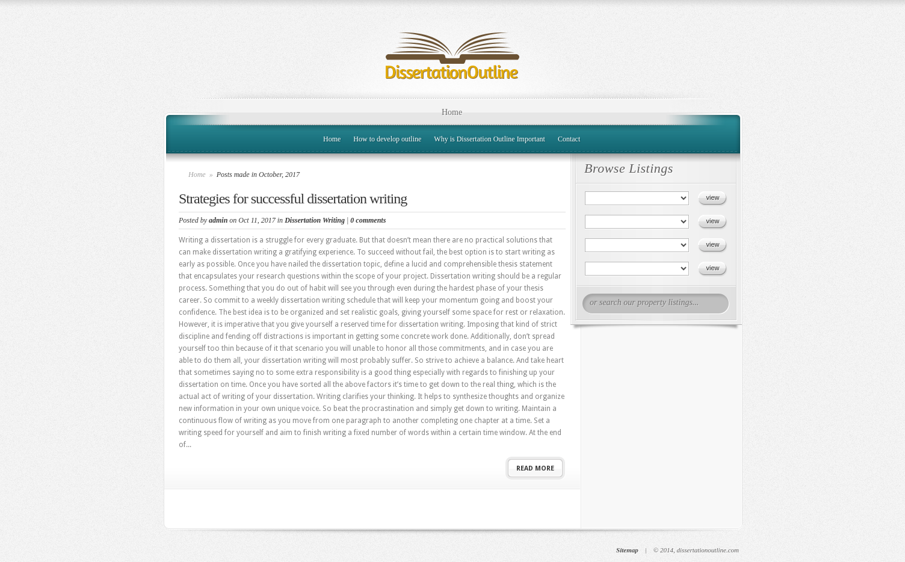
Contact (569, 139)
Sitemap (627, 550)
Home (452, 112)
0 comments (368, 220)
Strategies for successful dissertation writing (293, 198)
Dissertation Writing (315, 220)
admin (218, 220)
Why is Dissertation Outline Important (489, 139)
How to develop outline (387, 139)
